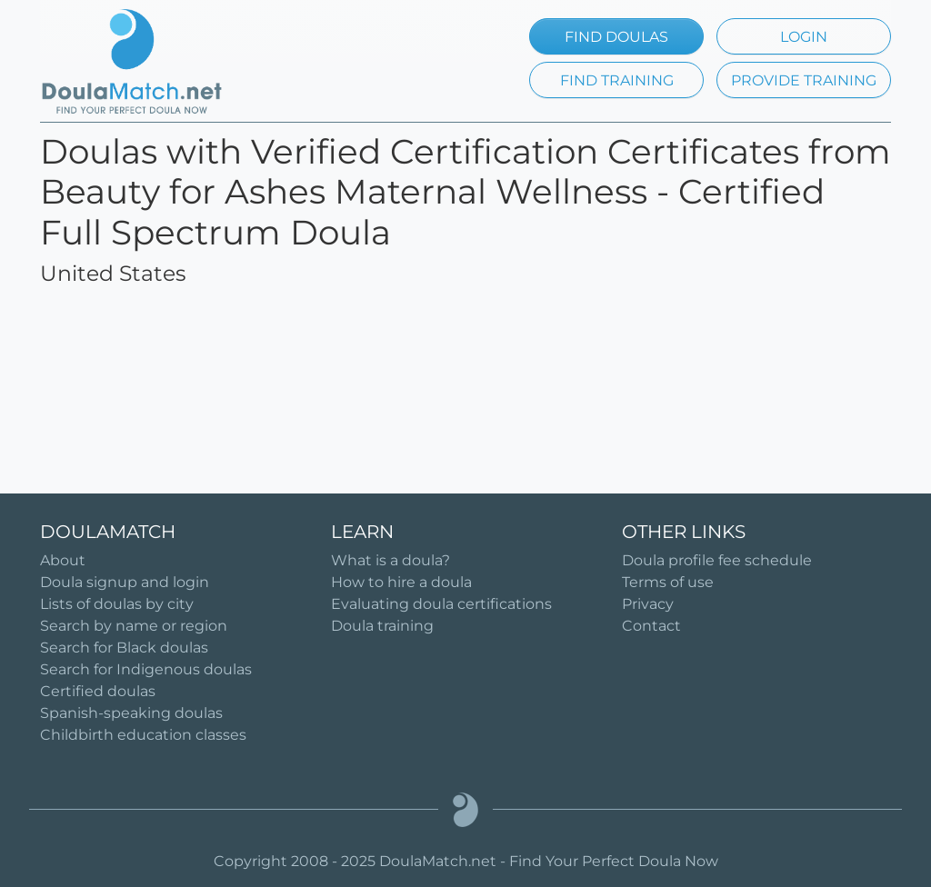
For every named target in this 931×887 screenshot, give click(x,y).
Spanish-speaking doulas (131, 713)
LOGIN (803, 36)
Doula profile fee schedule (717, 560)
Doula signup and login (124, 582)
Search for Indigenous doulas (146, 669)
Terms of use (668, 582)
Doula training (382, 625)
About (62, 560)
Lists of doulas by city (117, 604)
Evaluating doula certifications (441, 604)
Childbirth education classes (143, 734)
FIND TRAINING (617, 80)
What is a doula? (390, 560)
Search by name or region (133, 625)
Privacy (648, 604)
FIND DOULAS (616, 36)
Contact (651, 625)
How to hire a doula (401, 582)
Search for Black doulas (124, 647)
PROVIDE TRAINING (803, 80)
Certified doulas (97, 691)
